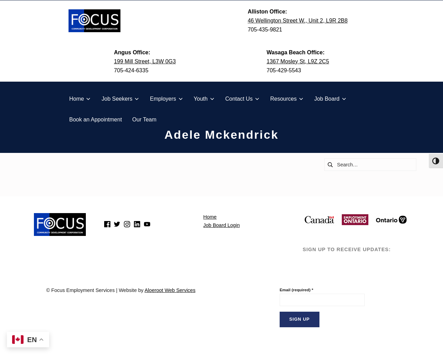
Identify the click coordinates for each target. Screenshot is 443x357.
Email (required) (296, 289)
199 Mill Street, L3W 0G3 (145, 61)
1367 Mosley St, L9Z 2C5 (297, 61)
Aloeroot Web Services (170, 290)
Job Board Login (221, 225)
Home (210, 217)
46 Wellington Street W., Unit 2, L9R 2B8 (298, 21)
